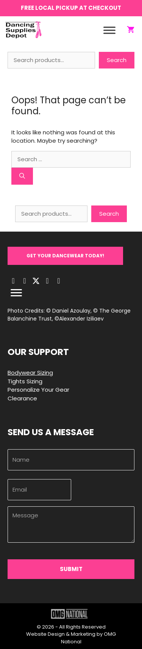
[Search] (22, 176)
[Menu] (16, 292)
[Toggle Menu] (109, 30)
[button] (65, 256)
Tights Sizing (25, 381)
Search (116, 60)
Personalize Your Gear (38, 390)
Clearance (22, 398)
